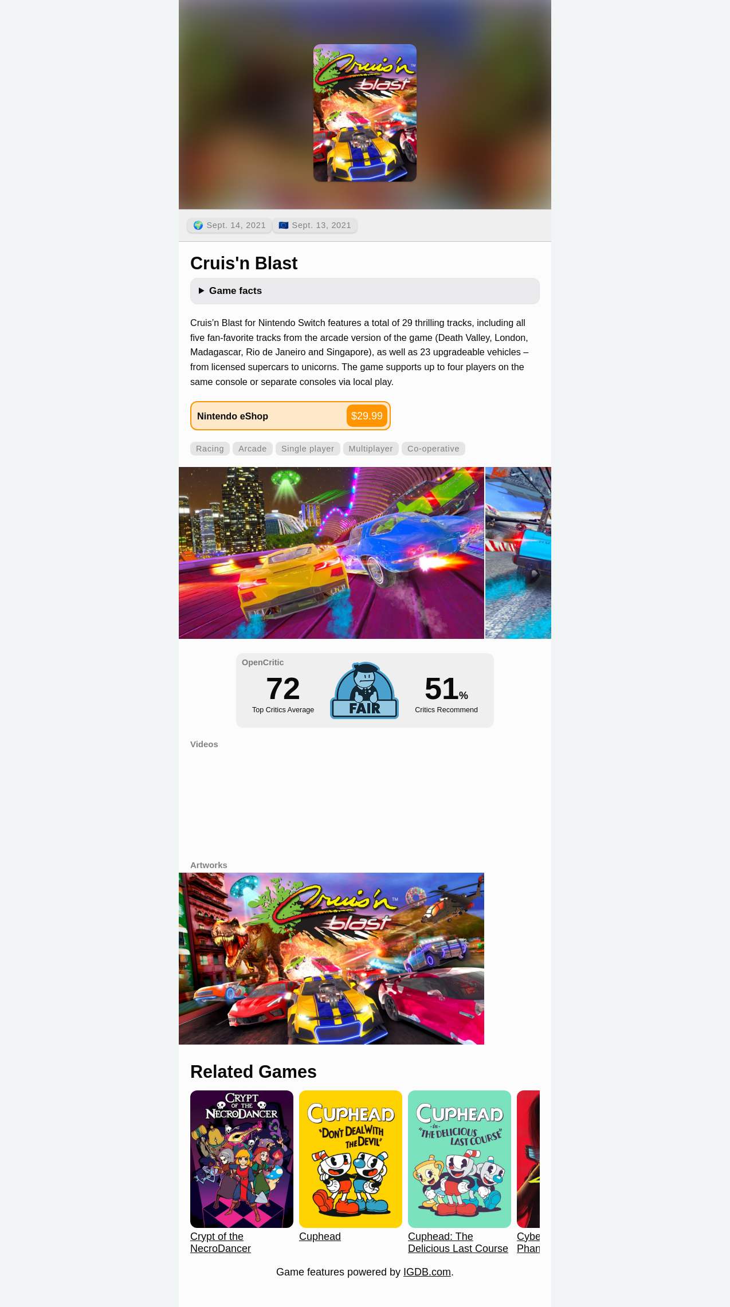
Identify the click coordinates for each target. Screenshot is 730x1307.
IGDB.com (427, 1272)
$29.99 (367, 416)
